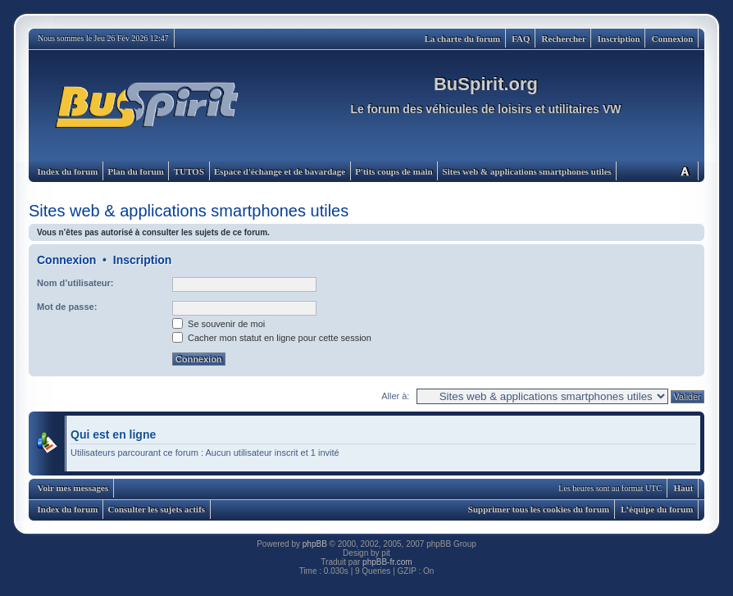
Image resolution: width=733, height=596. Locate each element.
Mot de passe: (67, 307)
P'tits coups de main (393, 171)
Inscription (619, 38)
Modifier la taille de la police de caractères (685, 171)
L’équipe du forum (657, 509)
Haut (684, 488)
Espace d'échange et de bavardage (279, 171)
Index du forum (68, 171)
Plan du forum (135, 171)
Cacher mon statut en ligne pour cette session (271, 338)
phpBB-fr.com (387, 561)
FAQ (521, 38)
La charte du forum (463, 38)
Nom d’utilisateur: (75, 283)
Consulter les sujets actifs (156, 509)
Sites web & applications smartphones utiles (527, 171)
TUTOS (189, 171)
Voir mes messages (73, 488)
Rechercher (564, 38)
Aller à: (395, 396)
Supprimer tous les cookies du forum (538, 509)
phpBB (315, 543)
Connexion (673, 38)
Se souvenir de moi (218, 324)
